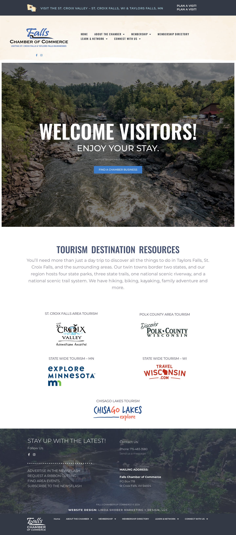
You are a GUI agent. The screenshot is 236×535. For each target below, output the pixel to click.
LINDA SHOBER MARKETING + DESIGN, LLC (133, 510)
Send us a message (133, 453)
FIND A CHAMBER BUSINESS (118, 169)
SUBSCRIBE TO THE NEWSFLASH (55, 486)
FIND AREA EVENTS (44, 481)
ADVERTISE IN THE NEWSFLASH (54, 471)
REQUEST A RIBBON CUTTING (52, 476)
